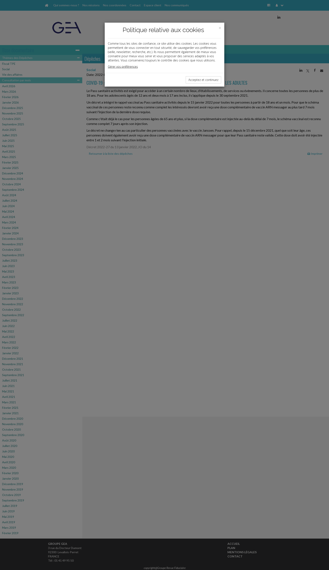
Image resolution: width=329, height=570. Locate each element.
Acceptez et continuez (203, 80)
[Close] (220, 28)
